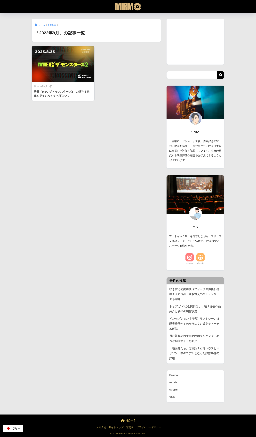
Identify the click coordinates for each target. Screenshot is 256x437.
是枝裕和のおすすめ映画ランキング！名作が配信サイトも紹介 (194, 338)
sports (173, 389)
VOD (172, 397)
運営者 (130, 427)
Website (200, 263)
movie (173, 382)
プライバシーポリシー (148, 427)
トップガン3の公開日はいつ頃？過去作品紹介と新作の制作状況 (195, 309)
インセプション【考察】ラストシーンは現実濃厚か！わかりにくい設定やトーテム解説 (194, 323)
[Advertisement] (195, 42)
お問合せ (101, 427)
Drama (173, 375)
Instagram (189, 263)
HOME (128, 421)
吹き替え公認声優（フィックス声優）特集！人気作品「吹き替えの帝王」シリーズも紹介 (194, 294)
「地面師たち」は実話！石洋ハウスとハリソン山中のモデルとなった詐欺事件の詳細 (194, 353)
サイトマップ (116, 427)
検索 (220, 75)
